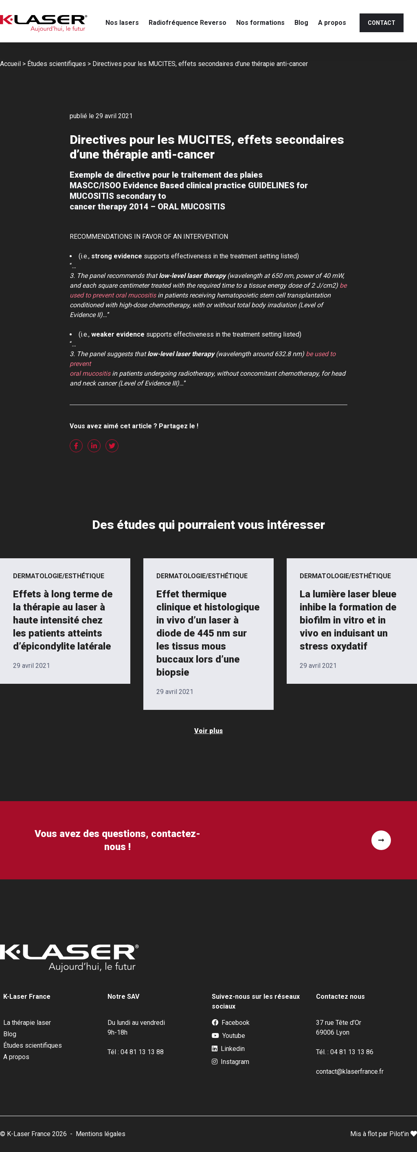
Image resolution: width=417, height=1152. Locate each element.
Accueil (10, 64)
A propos (332, 22)
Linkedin (228, 1049)
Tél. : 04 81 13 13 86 (344, 1052)
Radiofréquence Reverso (187, 22)
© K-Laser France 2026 (33, 1134)
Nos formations (260, 22)
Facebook (231, 1023)
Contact (381, 23)
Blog (301, 22)
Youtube (228, 1036)
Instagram (230, 1062)
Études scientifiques (56, 64)
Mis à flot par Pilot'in (383, 1134)
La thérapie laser (27, 1022)
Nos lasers (122, 22)
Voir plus (208, 731)
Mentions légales (100, 1134)
